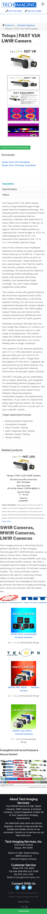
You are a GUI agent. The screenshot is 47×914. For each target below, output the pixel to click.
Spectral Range (23, 492)
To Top (23, 907)
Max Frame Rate (23, 486)
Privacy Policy (23, 902)
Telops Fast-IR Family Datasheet (19, 165)
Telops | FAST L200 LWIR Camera (23, 475)
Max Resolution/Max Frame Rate (23, 480)
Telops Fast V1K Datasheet (16, 162)
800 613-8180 (34, 11)
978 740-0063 (15, 11)
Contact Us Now (23, 911)
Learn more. (6, 521)
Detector (23, 498)
